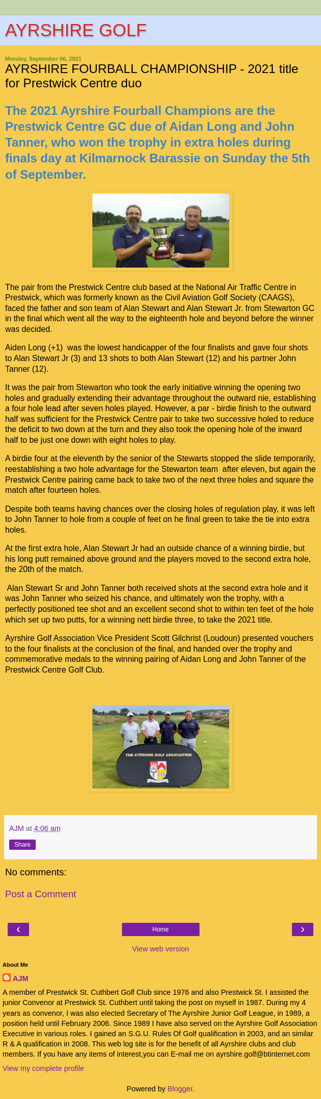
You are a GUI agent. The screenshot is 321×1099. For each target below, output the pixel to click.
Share (22, 844)
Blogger (179, 1089)
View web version (160, 949)
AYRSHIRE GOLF (76, 30)
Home (160, 929)
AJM (20, 978)
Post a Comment (40, 894)
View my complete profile (43, 1068)
